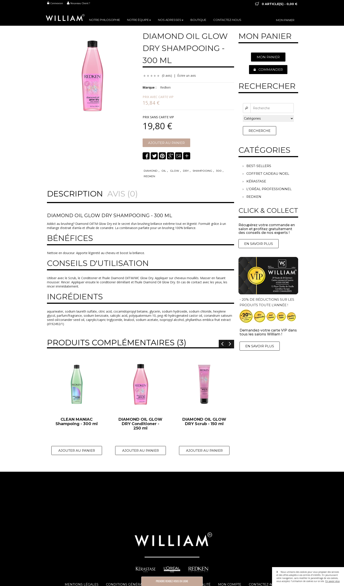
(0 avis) (167, 75)
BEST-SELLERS (257, 166)
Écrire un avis (186, 75)
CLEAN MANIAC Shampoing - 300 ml (77, 421)
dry (186, 170)
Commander (268, 69)
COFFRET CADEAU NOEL (266, 173)
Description (75, 194)
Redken (165, 87)
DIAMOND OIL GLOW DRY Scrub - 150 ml (204, 421)
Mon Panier (268, 57)
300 (219, 170)
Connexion (55, 3)
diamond (151, 170)
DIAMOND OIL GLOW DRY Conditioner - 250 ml (140, 423)
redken (149, 176)
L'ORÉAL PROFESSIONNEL (267, 189)
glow (174, 170)
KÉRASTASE (254, 181)
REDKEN (252, 197)
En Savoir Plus (258, 244)
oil (163, 170)
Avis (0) (122, 194)
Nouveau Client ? (78, 3)
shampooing (202, 170)
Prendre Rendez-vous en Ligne (172, 581)
